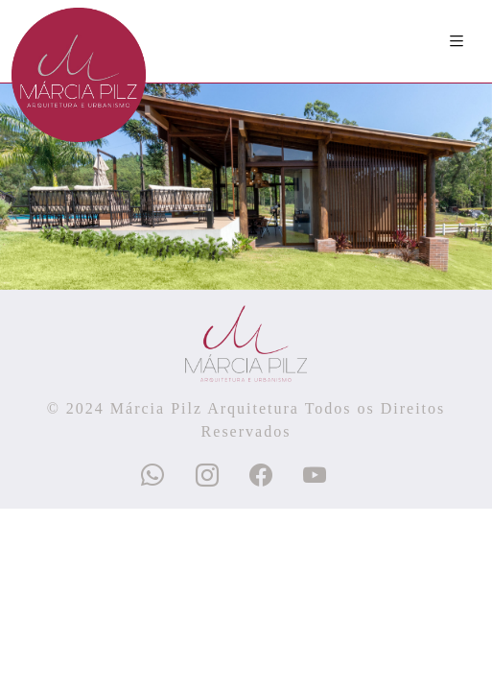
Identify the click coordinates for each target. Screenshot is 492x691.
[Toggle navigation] (457, 42)
